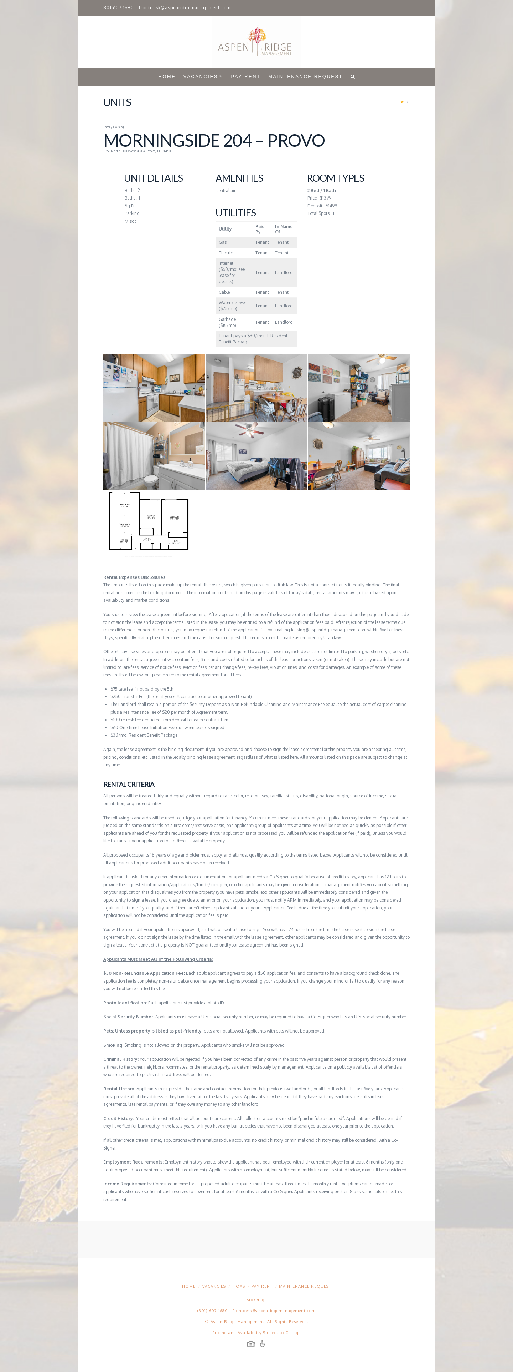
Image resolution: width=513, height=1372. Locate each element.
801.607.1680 (118, 7)
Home (189, 1286)
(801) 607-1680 (212, 1310)
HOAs (239, 1286)
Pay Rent (262, 1286)
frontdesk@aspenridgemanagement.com (184, 7)
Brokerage (256, 1299)
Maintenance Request (305, 1286)
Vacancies (214, 1286)
